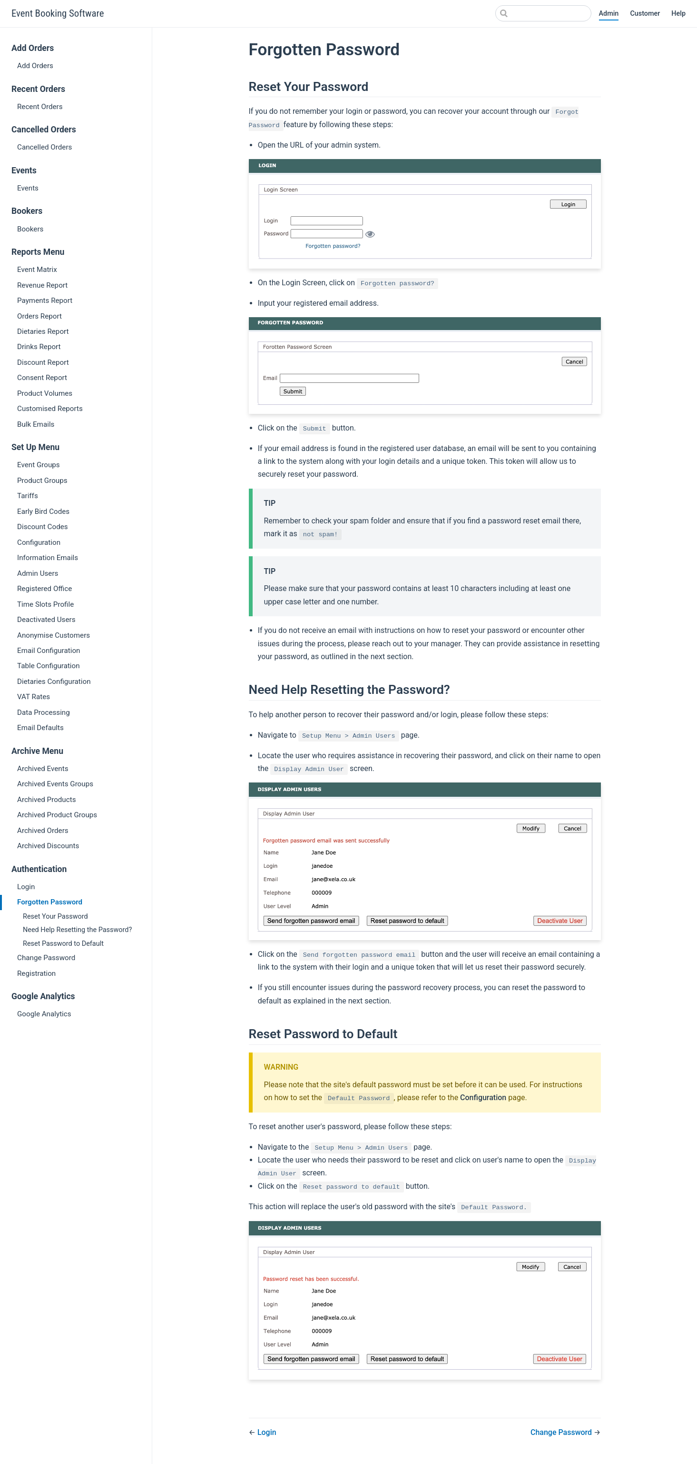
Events (28, 188)
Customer (645, 14)
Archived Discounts (48, 846)
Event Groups (38, 465)
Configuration (38, 542)
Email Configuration (48, 650)
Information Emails (47, 557)
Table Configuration (48, 666)
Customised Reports (50, 408)
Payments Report (44, 300)
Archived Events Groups (55, 784)
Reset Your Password (55, 916)
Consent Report (42, 377)
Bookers (30, 229)
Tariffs (27, 495)
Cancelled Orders (44, 147)
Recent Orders (40, 106)
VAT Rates (33, 696)
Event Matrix (37, 269)
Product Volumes (44, 393)
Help (678, 14)
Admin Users (37, 573)
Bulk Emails (35, 424)
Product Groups (42, 480)
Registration (36, 973)
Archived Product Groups (57, 815)
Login (26, 886)
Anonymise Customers (53, 635)
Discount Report (43, 362)
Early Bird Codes (43, 511)
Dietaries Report (43, 331)
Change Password (46, 957)
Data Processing (43, 712)
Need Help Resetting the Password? (77, 930)
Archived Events (43, 768)
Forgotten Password (49, 902)
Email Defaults (40, 727)
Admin (609, 14)
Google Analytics (44, 1014)
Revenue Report (42, 285)
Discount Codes (42, 526)
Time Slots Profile (45, 604)
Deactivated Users (46, 619)
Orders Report (39, 316)
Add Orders (35, 65)
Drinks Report (39, 346)
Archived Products (46, 799)
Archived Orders (43, 830)
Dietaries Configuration (54, 681)
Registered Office (44, 588)
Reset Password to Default (63, 944)
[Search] (543, 13)
